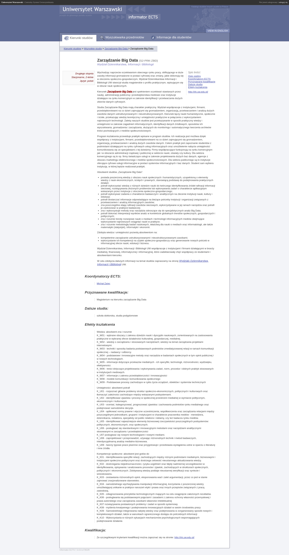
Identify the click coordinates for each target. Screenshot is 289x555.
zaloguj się (283, 2)
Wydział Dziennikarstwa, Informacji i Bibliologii (125, 64)
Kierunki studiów (81, 38)
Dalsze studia (195, 84)
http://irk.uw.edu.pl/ (198, 91)
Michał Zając (103, 283)
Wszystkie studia (93, 48)
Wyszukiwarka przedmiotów (124, 37)
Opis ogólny (194, 76)
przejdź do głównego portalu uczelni (76, 15)
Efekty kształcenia (197, 87)
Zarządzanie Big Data (116, 48)
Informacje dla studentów (173, 37)
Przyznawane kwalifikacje (201, 81)
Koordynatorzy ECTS (199, 78)
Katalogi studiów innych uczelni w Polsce (209, 7)
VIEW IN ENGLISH (218, 30)
